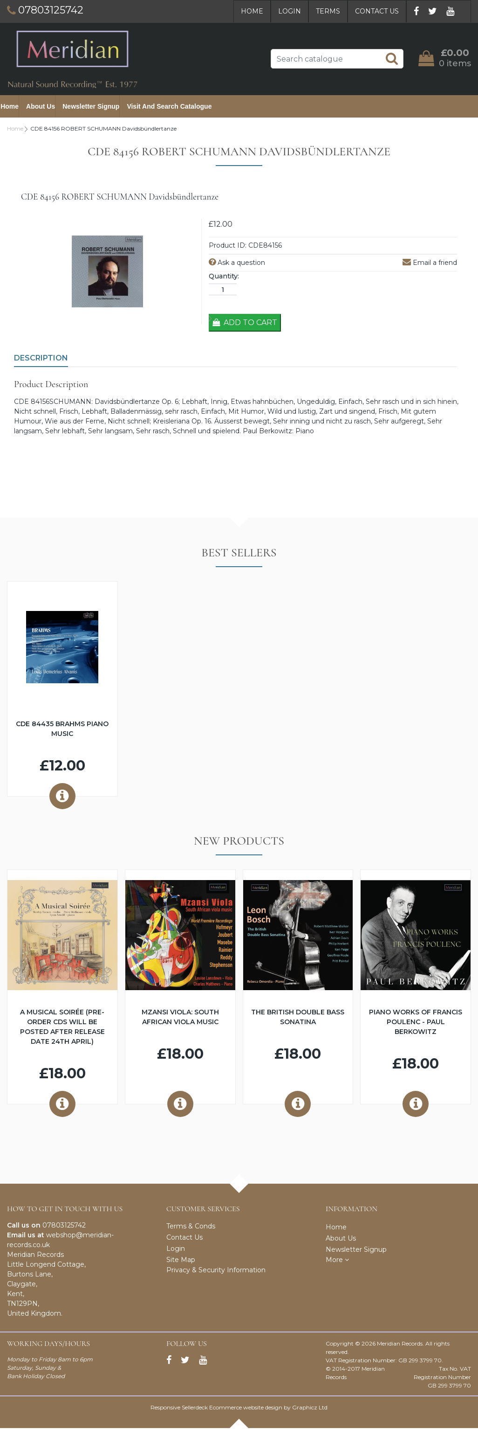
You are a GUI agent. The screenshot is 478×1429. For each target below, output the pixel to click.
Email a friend (430, 263)
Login (289, 11)
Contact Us (377, 11)
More (337, 1260)
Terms (328, 11)
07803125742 (64, 1226)
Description (41, 358)
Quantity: (224, 277)
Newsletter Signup (97, 107)
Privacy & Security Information (216, 1271)
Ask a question (237, 263)
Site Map (180, 1260)
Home (252, 11)
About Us (47, 107)
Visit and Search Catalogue (175, 107)
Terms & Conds (190, 1227)
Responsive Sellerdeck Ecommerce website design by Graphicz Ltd (239, 1408)
